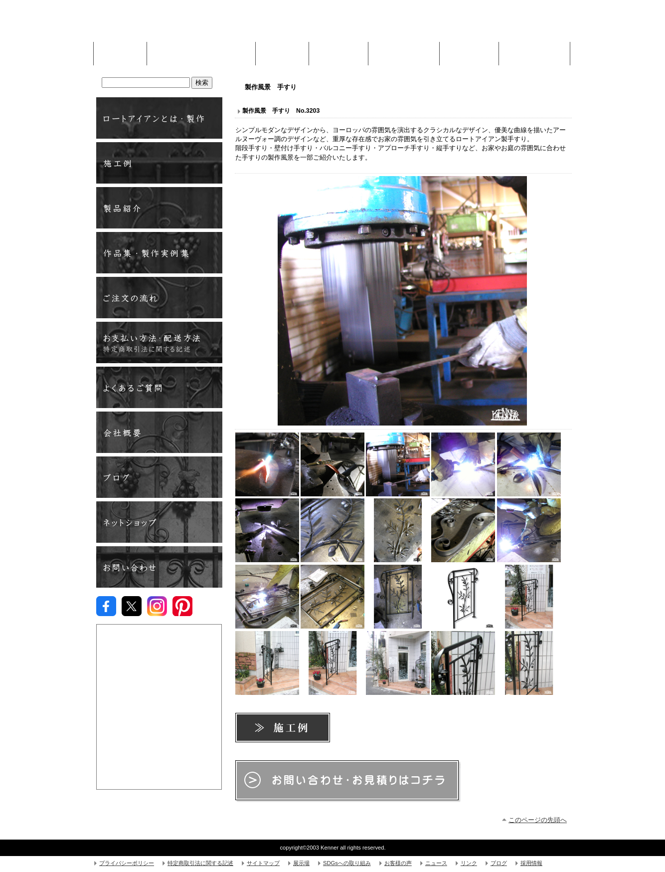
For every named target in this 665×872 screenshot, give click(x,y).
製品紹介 (159, 207)
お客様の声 (398, 863)
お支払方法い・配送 (159, 342)
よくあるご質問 (159, 387)
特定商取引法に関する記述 (200, 863)
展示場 (301, 863)
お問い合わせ (159, 567)
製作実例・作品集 (159, 252)
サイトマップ (263, 863)
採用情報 (531, 863)
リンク (469, 863)
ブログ (159, 477)
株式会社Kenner (171, 24)
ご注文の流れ (159, 297)
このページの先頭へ (537, 820)
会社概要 (159, 432)
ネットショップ (159, 522)
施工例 (282, 50)
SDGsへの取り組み (347, 863)
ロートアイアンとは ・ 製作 (159, 118)
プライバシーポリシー (126, 863)
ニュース (436, 863)
